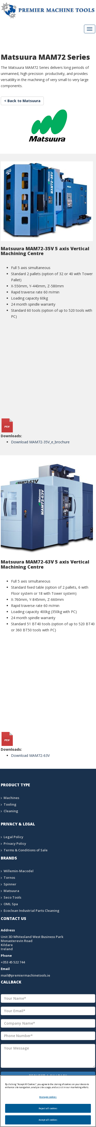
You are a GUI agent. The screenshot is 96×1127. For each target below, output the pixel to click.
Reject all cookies (48, 1108)
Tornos (9, 877)
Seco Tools (12, 897)
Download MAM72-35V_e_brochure (40, 442)
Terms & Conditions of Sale (26, 850)
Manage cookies (48, 1096)
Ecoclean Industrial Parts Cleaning (31, 910)
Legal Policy (13, 837)
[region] (48, 1101)
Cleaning (11, 811)
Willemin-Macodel (19, 871)
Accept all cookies (48, 1119)
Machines (11, 797)
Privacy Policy (15, 843)
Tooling (10, 804)
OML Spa (11, 904)
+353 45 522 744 (13, 962)
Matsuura (11, 890)
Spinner (10, 884)
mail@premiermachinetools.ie (25, 975)
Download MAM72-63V (30, 755)
